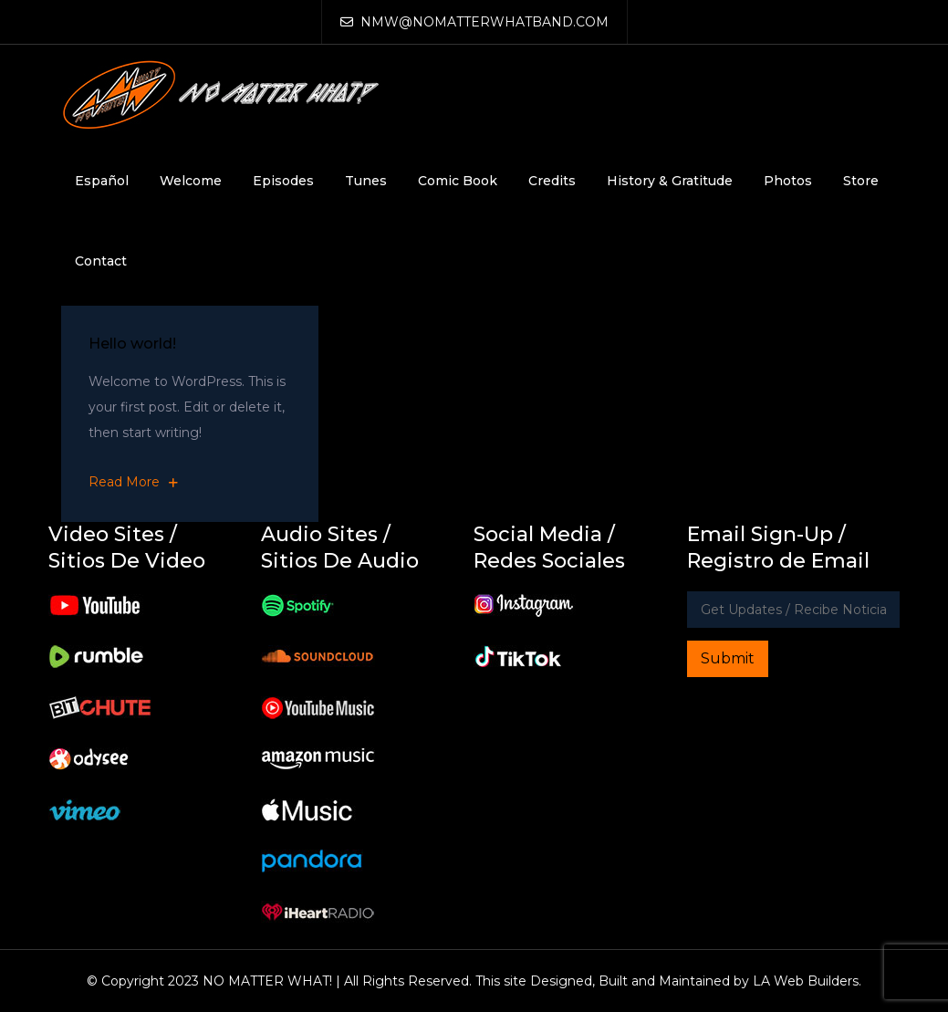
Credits (552, 180)
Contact (101, 261)
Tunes (366, 180)
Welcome (191, 180)
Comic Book (457, 180)
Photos (788, 180)
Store (861, 180)
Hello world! (132, 343)
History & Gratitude (670, 180)
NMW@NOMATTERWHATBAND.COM (474, 22)
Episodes (283, 180)
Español (102, 180)
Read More (133, 482)
